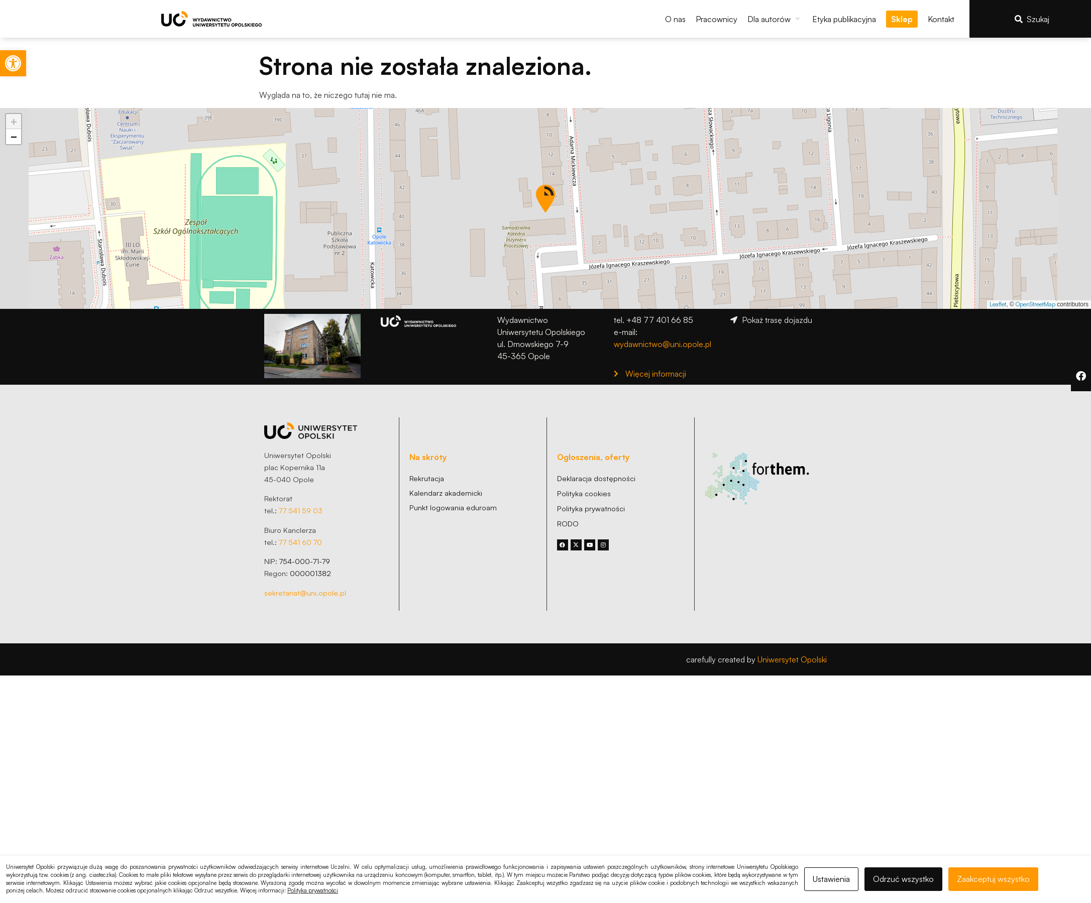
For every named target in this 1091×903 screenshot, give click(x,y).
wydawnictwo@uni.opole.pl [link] (662, 344)
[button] (774, 19)
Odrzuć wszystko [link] (903, 879)
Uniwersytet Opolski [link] (792, 659)
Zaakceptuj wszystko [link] (993, 879)
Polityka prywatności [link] (312, 890)
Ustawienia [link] (831, 879)
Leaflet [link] (998, 304)
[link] (13, 63)
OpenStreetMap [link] (1035, 304)
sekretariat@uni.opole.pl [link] (305, 592)
